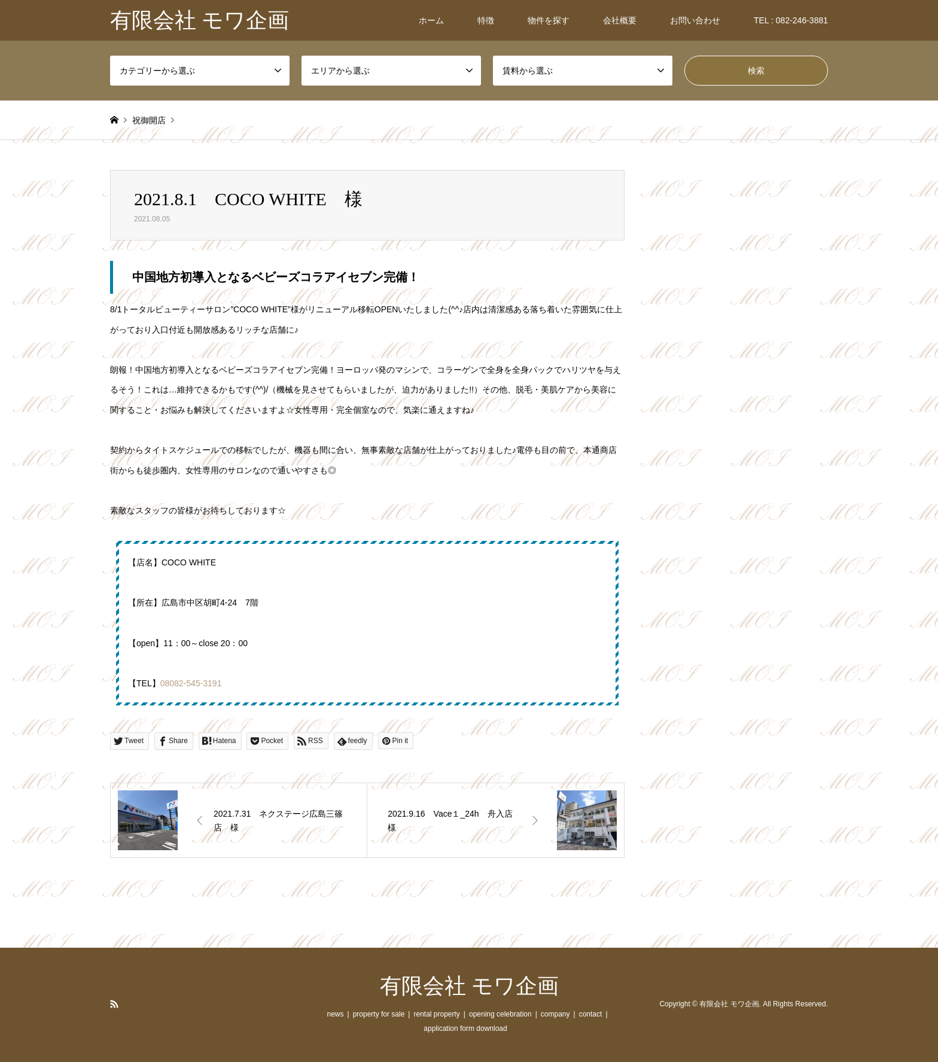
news (335, 1014)
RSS (114, 1004)
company (555, 1014)
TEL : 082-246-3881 (791, 20)
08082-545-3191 (191, 683)
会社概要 (619, 20)
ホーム (431, 20)
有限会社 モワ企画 (469, 986)
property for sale (379, 1014)
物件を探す (549, 20)
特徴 (485, 20)
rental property (436, 1014)
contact (590, 1014)
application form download (465, 1028)
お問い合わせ (695, 20)
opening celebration (500, 1014)
